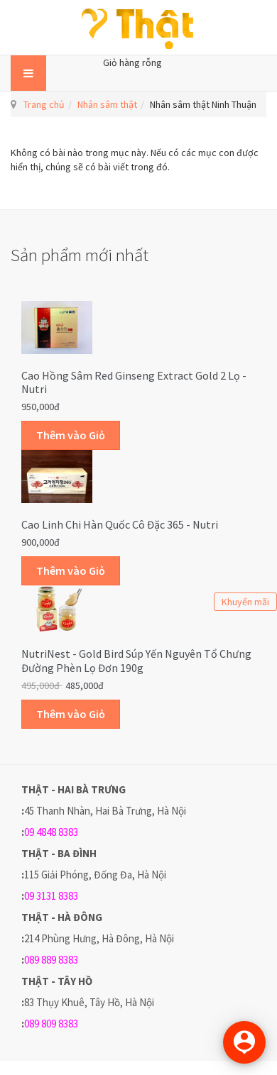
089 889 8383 (51, 959)
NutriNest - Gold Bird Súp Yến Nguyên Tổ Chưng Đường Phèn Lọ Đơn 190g (136, 660)
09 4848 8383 (51, 832)
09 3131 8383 (51, 896)
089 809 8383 (51, 1023)
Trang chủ (44, 104)
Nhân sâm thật (107, 104)
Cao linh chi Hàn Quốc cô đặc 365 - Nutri (119, 524)
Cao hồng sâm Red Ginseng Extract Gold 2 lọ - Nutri (133, 382)
